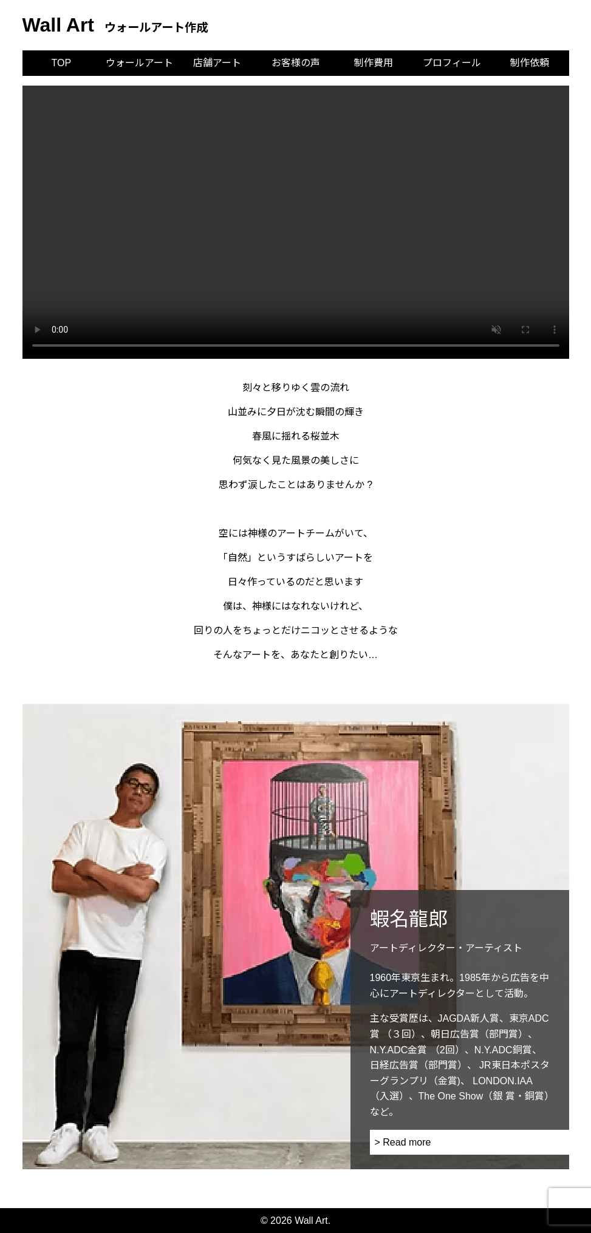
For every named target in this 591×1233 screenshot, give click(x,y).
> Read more (403, 1142)
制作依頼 (529, 63)
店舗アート (217, 63)
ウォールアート (139, 63)
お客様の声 (296, 63)
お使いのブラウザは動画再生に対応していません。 (295, 222)
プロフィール (452, 63)
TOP (61, 63)
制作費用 (373, 63)
